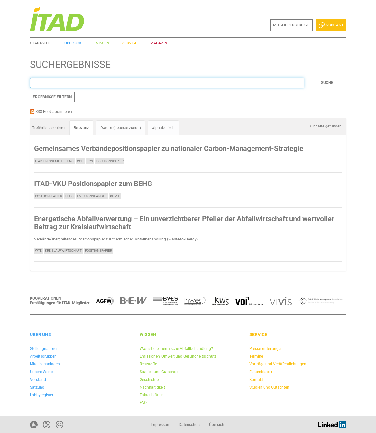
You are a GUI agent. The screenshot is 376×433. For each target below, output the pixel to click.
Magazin (158, 43)
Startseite (40, 43)
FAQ (143, 402)
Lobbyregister (41, 395)
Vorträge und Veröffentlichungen (277, 364)
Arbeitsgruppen (43, 356)
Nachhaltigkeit (152, 387)
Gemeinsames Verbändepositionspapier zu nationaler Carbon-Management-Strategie (168, 149)
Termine (256, 356)
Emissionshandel (91, 196)
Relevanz (81, 128)
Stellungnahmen (44, 348)
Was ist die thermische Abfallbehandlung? (176, 348)
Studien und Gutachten (159, 372)
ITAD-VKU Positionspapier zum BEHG (93, 184)
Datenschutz (190, 424)
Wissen (102, 43)
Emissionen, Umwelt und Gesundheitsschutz (178, 356)
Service (129, 43)
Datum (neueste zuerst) (120, 128)
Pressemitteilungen (266, 348)
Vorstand (38, 379)
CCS (90, 161)
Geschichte (149, 379)
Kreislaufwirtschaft (63, 250)
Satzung (37, 387)
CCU (80, 161)
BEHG (69, 196)
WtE (38, 250)
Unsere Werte (41, 372)
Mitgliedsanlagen (45, 364)
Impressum (160, 424)
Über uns (73, 43)
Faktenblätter (151, 395)
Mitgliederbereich (291, 25)
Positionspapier (110, 161)
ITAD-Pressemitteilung (54, 161)
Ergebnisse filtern (52, 97)
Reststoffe (148, 364)
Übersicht (217, 424)
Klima (115, 196)
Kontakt (331, 25)
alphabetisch (163, 128)
